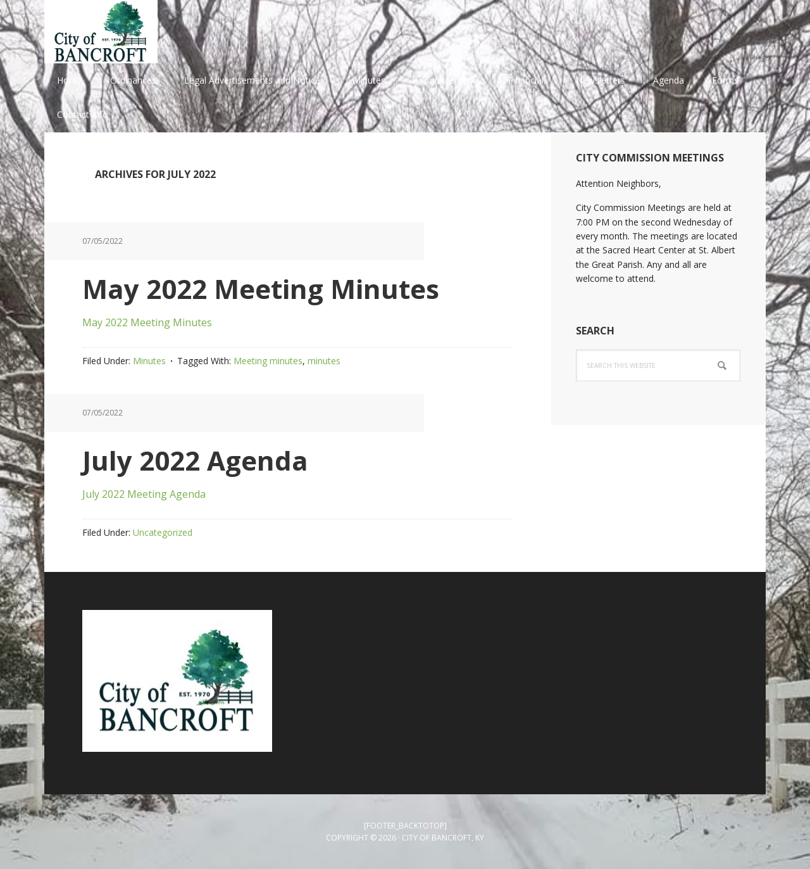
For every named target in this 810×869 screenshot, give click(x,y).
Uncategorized (162, 532)
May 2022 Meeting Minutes (260, 288)
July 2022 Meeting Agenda (144, 494)
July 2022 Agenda (195, 460)
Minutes (149, 361)
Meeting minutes (268, 361)
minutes (324, 361)
